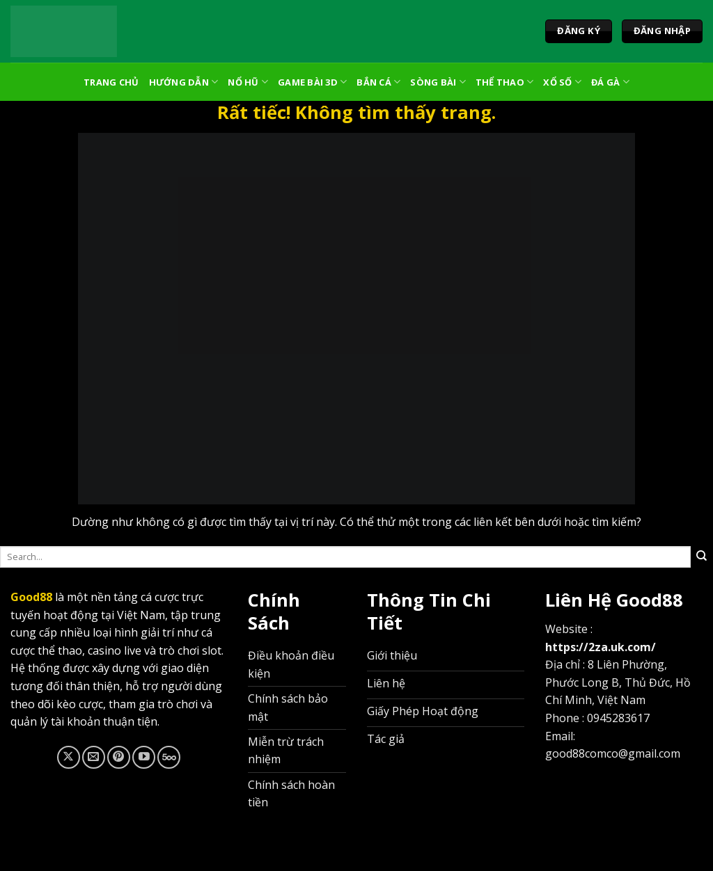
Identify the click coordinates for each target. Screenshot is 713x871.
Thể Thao (505, 81)
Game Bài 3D (312, 81)
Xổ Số (562, 81)
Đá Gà (610, 81)
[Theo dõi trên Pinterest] (118, 757)
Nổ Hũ (248, 81)
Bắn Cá (378, 81)
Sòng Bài (438, 81)
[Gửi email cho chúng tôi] (93, 757)
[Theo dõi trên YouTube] (143, 757)
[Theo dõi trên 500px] (168, 757)
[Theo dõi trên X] (68, 757)
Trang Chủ (111, 82)
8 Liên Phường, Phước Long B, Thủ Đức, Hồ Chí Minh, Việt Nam (618, 682)
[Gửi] (702, 556)
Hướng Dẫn (184, 81)
